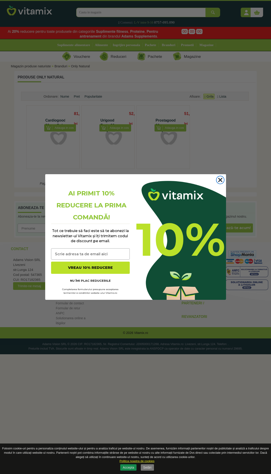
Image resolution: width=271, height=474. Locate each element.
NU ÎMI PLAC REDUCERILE (90, 280)
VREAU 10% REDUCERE (90, 267)
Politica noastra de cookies (137, 461)
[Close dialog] (220, 180)
